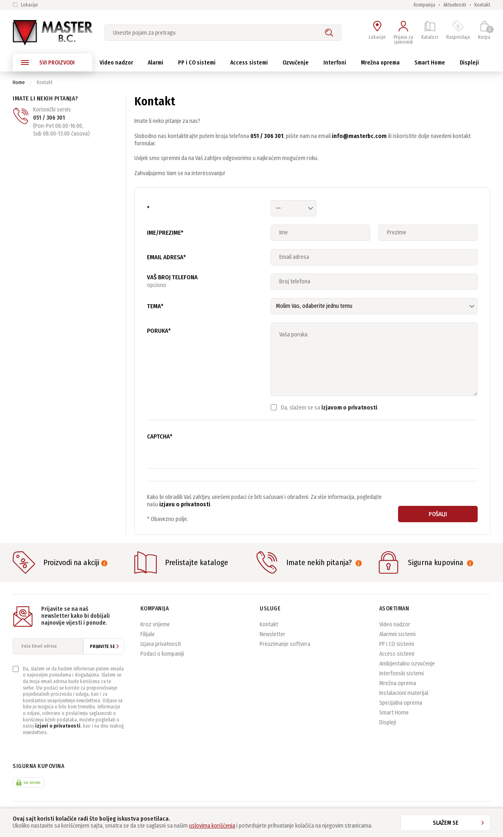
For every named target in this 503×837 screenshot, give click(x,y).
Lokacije (25, 5)
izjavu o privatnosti (184, 504)
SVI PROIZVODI (48, 62)
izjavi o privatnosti (57, 726)
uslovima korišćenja (212, 825)
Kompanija (424, 5)
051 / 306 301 (49, 117)
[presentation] (333, 444)
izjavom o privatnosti (349, 407)
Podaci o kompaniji (162, 653)
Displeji (387, 722)
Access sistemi (396, 653)
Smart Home (394, 712)
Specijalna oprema (400, 702)
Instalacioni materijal (403, 693)
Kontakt (482, 5)
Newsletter (272, 634)
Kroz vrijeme (155, 624)
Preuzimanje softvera (285, 644)
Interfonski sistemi (401, 673)
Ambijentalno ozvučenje (407, 663)
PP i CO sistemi (396, 644)
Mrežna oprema (397, 683)
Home (18, 82)
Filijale (147, 634)
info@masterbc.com (359, 136)
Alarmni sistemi (397, 634)
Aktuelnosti (454, 5)
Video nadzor (394, 624)
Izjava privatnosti (160, 644)
